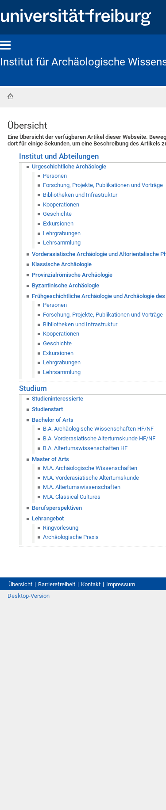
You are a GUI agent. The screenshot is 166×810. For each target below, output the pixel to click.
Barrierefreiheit (56, 584)
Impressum (120, 584)
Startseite (10, 96)
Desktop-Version (29, 595)
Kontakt (90, 584)
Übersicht (20, 584)
